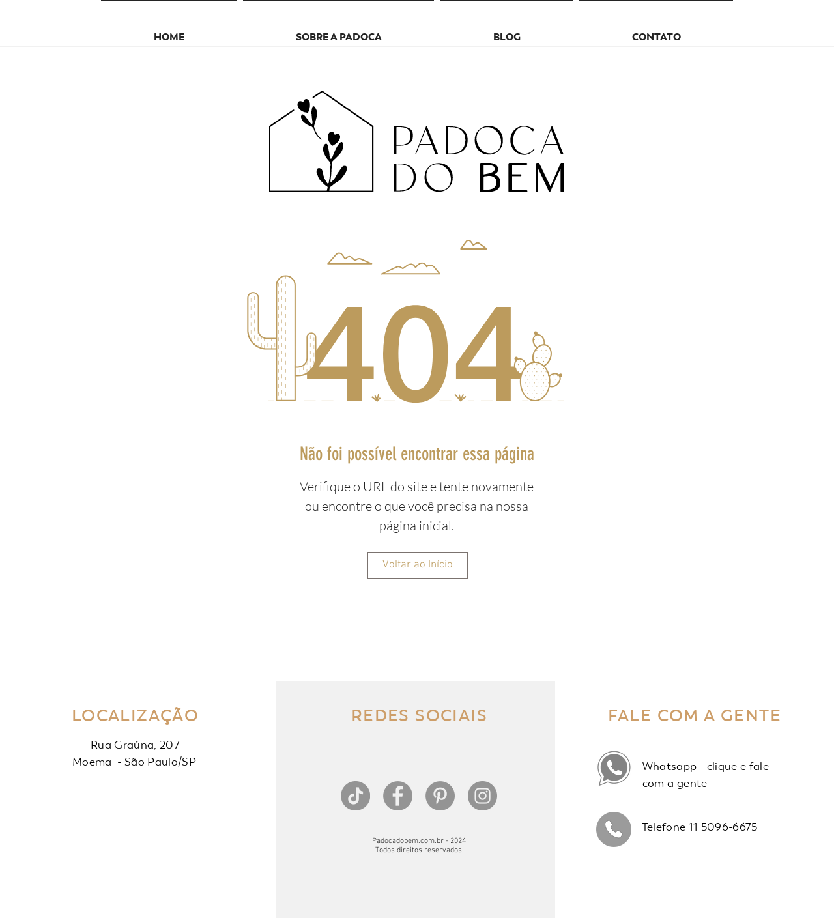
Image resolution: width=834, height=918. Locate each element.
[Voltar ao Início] (417, 565)
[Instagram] (482, 795)
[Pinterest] (440, 795)
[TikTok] (355, 795)
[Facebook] (397, 795)
